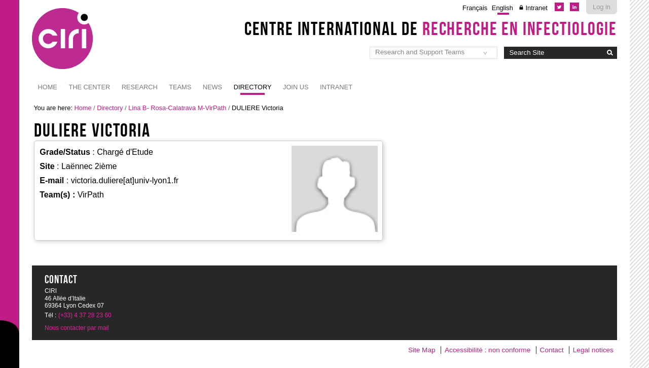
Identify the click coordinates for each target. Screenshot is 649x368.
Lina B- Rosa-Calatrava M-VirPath (177, 108)
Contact (552, 350)
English (502, 8)
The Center (89, 87)
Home (47, 87)
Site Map (422, 350)
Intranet (536, 8)
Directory (253, 87)
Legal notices (593, 350)
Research (140, 87)
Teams (180, 87)
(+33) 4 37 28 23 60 (85, 315)
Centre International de (430, 28)
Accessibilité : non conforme (487, 350)
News (212, 87)
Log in (601, 7)
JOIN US (295, 87)
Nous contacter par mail (77, 327)
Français (474, 8)
